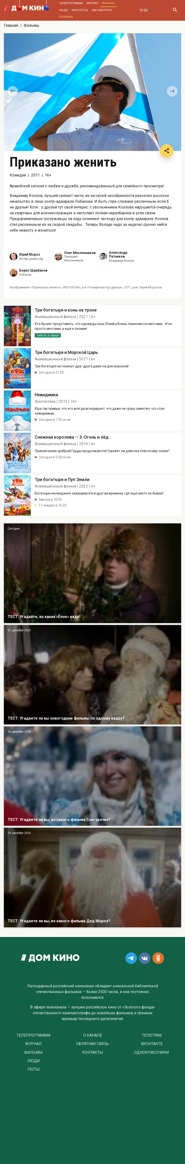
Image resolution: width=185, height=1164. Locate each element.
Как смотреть (102, 10)
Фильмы (108, 3)
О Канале (92, 1035)
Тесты (33, 1069)
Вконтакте (152, 1044)
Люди (63, 10)
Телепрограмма (71, 3)
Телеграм (152, 1035)
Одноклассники (151, 1052)
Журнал (92, 3)
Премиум (66, 17)
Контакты (92, 1052)
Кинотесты (80, 10)
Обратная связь (92, 1044)
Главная (11, 25)
